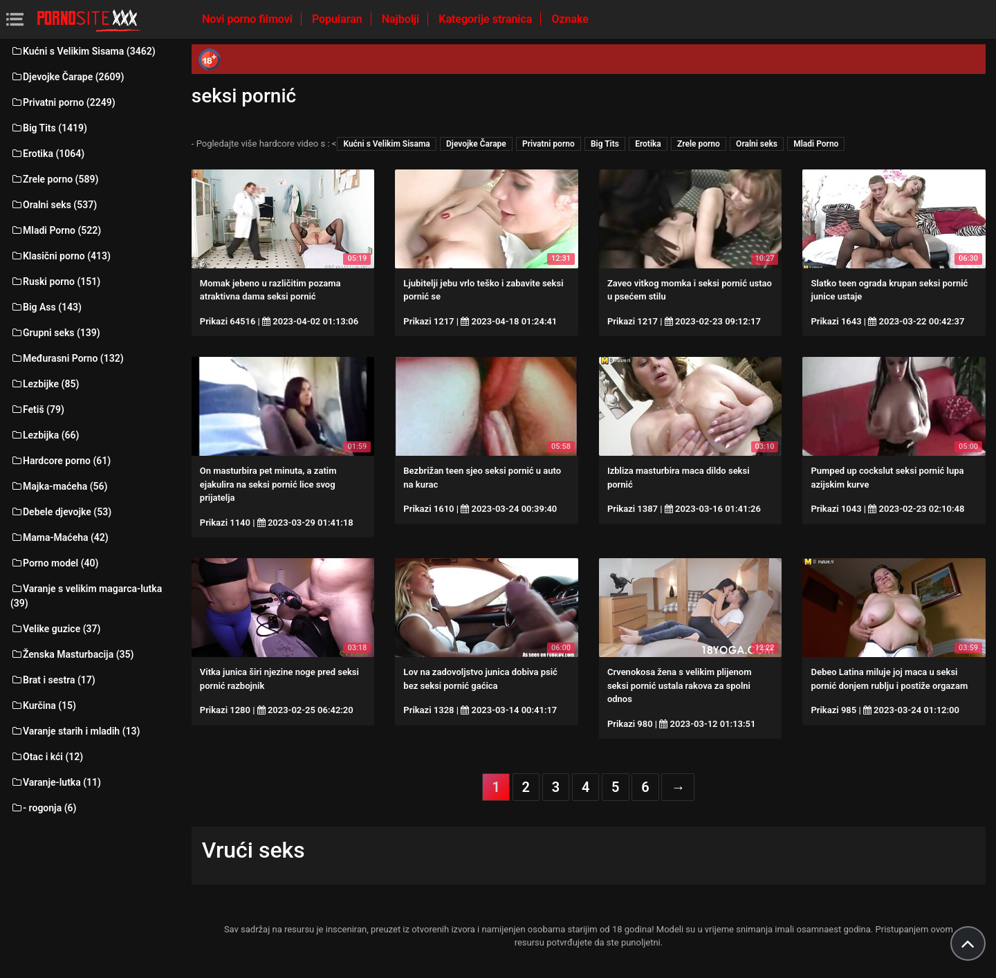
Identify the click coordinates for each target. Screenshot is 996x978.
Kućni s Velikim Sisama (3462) (83, 51)
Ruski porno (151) (55, 281)
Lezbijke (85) (44, 383)
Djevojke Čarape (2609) (67, 76)
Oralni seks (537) (53, 204)
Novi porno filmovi (248, 19)
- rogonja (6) (43, 807)
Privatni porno (548, 144)
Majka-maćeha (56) (59, 486)
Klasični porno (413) (60, 255)
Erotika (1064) (47, 153)
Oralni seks (756, 144)
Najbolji (402, 19)
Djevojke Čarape (476, 144)
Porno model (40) (54, 563)
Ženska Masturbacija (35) (71, 654)
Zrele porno (698, 144)
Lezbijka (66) (44, 435)
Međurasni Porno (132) (67, 358)
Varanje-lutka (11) (55, 782)
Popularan (338, 19)
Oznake (570, 19)
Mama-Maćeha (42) (59, 537)
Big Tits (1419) (48, 127)
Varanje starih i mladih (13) (75, 731)
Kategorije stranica (487, 19)
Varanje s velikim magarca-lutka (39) (86, 596)
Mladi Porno (815, 144)
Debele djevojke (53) (60, 511)
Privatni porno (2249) (63, 102)
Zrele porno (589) (54, 179)
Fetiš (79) (37, 409)
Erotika (648, 144)
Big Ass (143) (46, 307)
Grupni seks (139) (55, 332)
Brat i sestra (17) (52, 679)
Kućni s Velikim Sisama (386, 144)
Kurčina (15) (43, 705)
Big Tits (605, 144)
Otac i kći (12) (46, 756)
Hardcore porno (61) (60, 460)
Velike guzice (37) (55, 628)
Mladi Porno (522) (55, 230)
